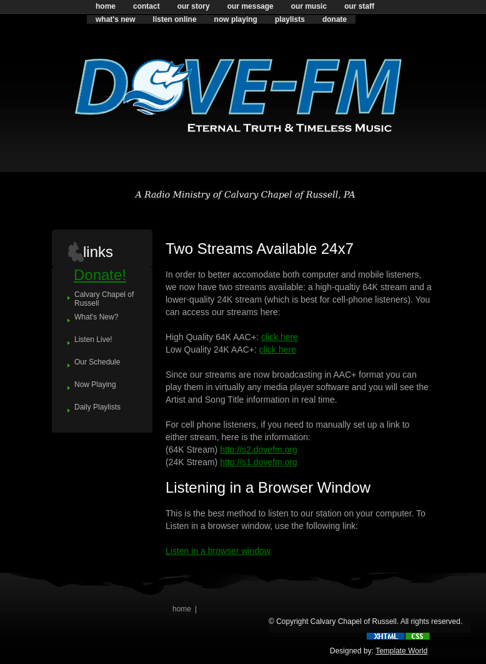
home (106, 6)
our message (250, 6)
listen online (175, 19)
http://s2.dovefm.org (258, 450)
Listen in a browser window (218, 551)
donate (334, 19)
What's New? (96, 317)
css (417, 636)
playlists (290, 19)
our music (309, 6)
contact (146, 6)
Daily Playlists (97, 407)
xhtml (386, 636)
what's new (116, 19)
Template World (401, 650)
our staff (359, 6)
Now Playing (95, 384)
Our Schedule (97, 362)
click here (279, 337)
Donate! (100, 274)
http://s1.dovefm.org (258, 462)
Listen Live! (93, 339)
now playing (235, 19)
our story (193, 6)
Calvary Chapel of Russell (104, 299)
